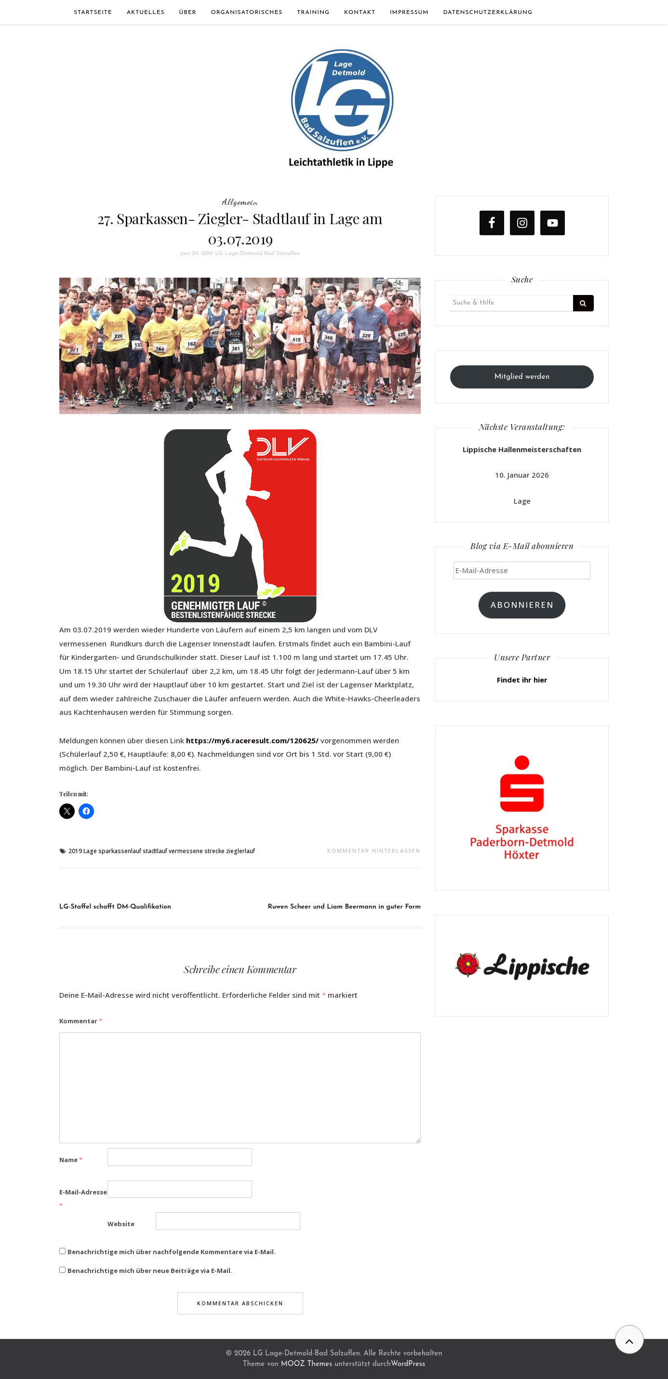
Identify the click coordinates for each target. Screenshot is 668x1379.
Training (313, 12)
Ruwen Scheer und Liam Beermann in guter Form (344, 906)
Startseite (93, 12)
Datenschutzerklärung (488, 12)
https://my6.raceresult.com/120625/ (252, 740)
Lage (90, 851)
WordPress (408, 1364)
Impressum (409, 12)
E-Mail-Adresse (83, 1199)
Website (120, 1223)
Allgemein (240, 201)
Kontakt (359, 12)
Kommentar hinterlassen (374, 850)
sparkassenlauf (119, 851)
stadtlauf (155, 851)
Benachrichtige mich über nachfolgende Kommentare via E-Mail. (171, 1251)
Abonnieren (522, 604)
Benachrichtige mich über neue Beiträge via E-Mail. (149, 1270)
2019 (75, 851)
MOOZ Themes (306, 1364)
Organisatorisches (246, 12)
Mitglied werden (522, 377)
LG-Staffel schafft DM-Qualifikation (115, 906)
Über (188, 12)
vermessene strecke (197, 851)
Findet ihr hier (522, 679)
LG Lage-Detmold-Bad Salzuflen (257, 253)
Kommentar (80, 1021)
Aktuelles (146, 12)
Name (70, 1159)
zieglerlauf (240, 851)
